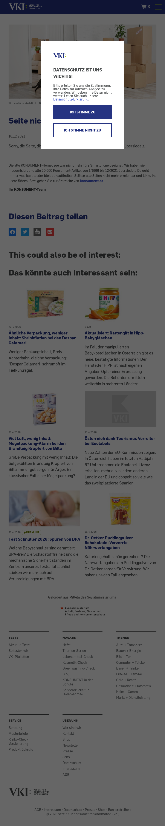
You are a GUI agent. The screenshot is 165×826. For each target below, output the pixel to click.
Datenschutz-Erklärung (70, 99)
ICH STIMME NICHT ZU (82, 130)
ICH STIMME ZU (82, 112)
